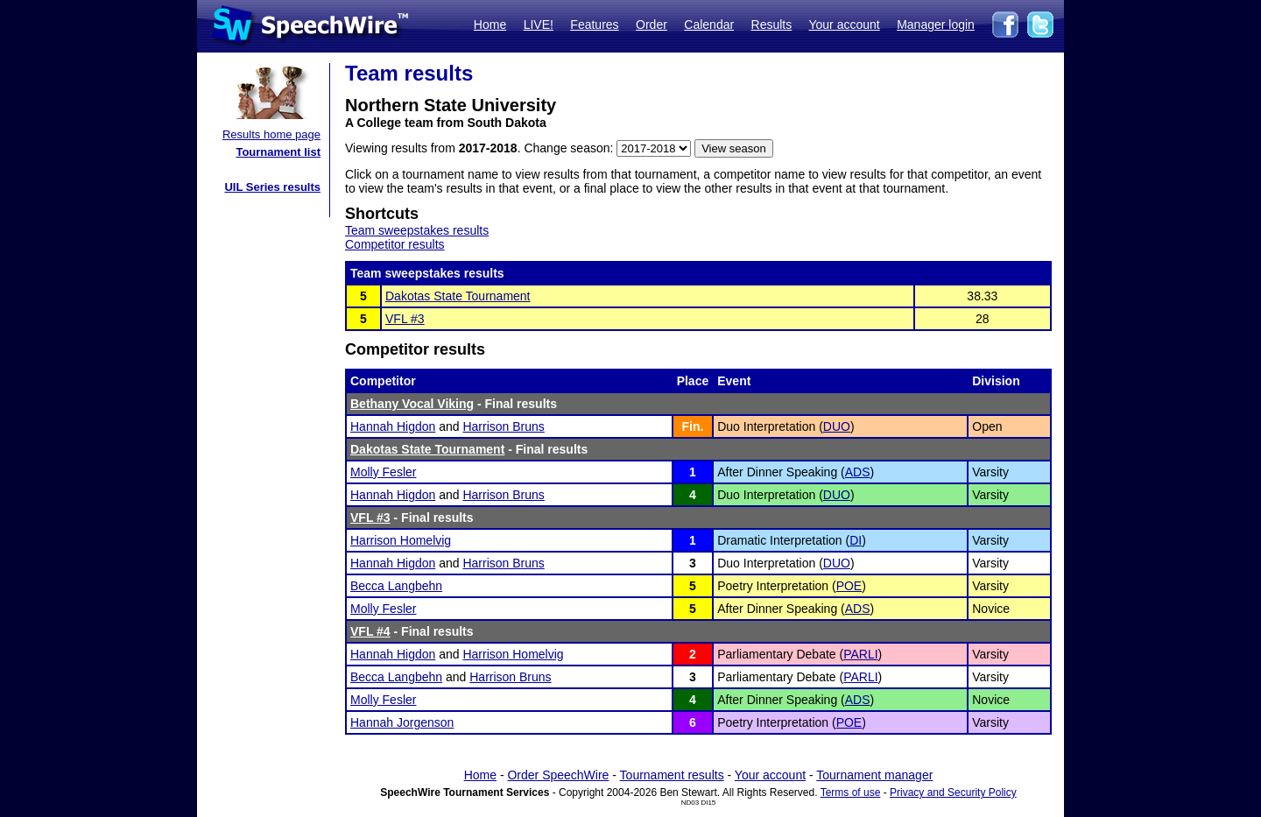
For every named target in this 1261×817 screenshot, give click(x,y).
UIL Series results (272, 187)
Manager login (936, 25)
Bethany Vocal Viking (412, 404)
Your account (843, 25)
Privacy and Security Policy (953, 792)
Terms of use (851, 792)
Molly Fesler (383, 472)
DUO (836, 426)
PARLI (860, 654)
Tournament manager (874, 775)
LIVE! (538, 25)
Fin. (692, 426)
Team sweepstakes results (417, 230)
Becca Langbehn (396, 586)
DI (855, 540)
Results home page (271, 134)
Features (594, 25)
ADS (857, 472)
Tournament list (278, 151)
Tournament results (672, 775)
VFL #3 (405, 319)
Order (651, 25)
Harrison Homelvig (400, 540)
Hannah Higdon (392, 426)
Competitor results (395, 244)
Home (490, 25)
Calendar (709, 25)
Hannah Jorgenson (402, 722)
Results (772, 25)
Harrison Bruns (503, 426)
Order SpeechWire (558, 775)
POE (849, 586)
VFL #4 (370, 631)
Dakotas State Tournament (458, 296)
